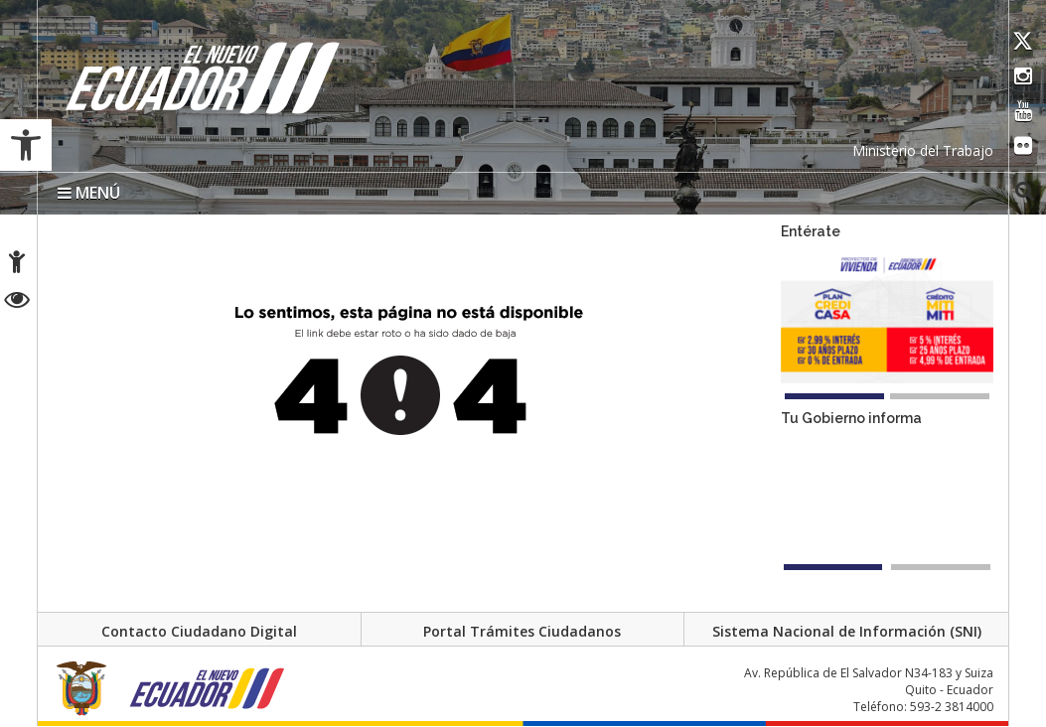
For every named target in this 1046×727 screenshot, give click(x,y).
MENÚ (89, 193)
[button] (26, 145)
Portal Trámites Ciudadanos (522, 632)
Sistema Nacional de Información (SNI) (846, 632)
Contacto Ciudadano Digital (199, 632)
